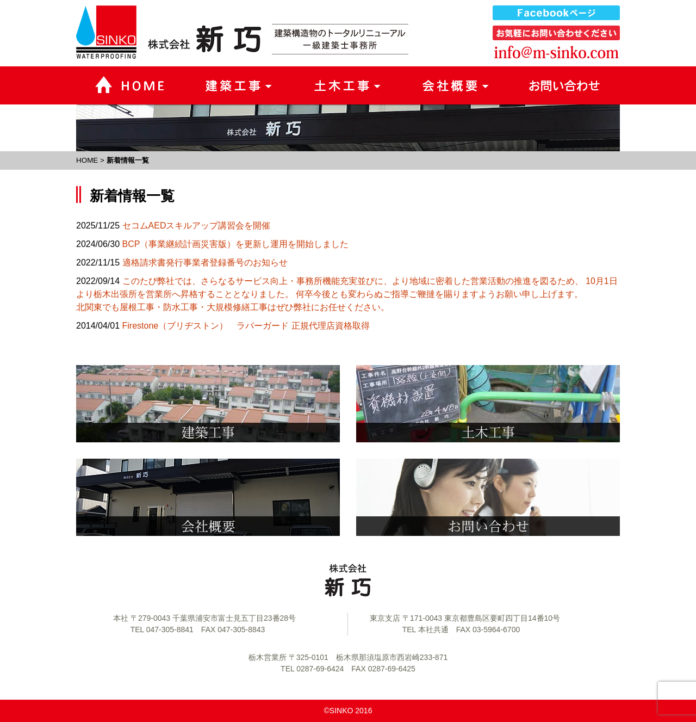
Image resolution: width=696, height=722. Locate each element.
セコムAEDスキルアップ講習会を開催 (196, 225)
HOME (87, 160)
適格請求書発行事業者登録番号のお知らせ (205, 262)
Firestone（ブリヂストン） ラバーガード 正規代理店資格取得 (246, 325)
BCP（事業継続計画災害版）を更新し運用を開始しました (235, 244)
